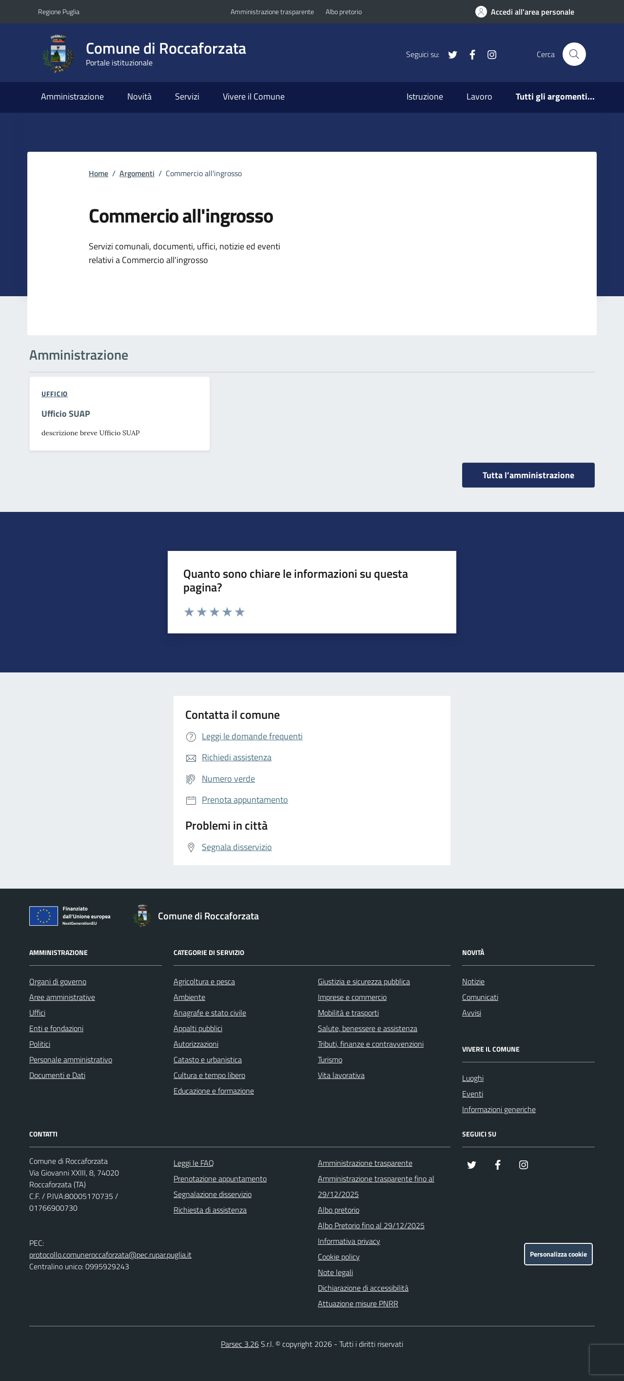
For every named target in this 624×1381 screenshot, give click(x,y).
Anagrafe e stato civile (210, 1012)
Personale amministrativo (70, 1059)
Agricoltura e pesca (204, 981)
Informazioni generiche (499, 1109)
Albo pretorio (344, 11)
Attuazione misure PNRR (358, 1303)
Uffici (37, 1012)
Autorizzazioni (196, 1044)
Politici (39, 1044)
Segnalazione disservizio (213, 1194)
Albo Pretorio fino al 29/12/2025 (371, 1225)
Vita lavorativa (341, 1075)
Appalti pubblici (198, 1028)
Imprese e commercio (352, 997)
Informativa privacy (349, 1241)
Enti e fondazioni (56, 1028)
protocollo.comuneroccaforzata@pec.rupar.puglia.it (110, 1254)
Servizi (187, 96)
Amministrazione (72, 96)
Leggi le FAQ (194, 1163)
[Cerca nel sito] (574, 54)
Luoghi (473, 1078)
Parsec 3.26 (240, 1344)
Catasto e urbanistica (208, 1059)
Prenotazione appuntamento (220, 1178)
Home (98, 173)
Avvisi (471, 1012)
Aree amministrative (62, 997)
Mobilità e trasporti (348, 1012)
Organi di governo (57, 981)
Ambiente (189, 997)
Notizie (473, 981)
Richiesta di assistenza (210, 1210)
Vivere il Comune (254, 96)
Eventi (472, 1093)
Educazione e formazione (214, 1091)
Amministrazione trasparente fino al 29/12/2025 (376, 1186)
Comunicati (480, 997)
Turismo (330, 1059)
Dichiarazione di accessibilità (363, 1288)
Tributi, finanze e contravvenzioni (371, 1044)
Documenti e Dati (57, 1075)
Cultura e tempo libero (209, 1075)
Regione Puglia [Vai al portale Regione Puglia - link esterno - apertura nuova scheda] (58, 11)
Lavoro (479, 96)
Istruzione (425, 96)
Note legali (335, 1272)
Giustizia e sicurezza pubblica (364, 981)
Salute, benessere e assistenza (367, 1028)
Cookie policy (339, 1256)
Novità (139, 96)
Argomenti (137, 173)
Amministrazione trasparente (272, 11)
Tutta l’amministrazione (528, 475)
